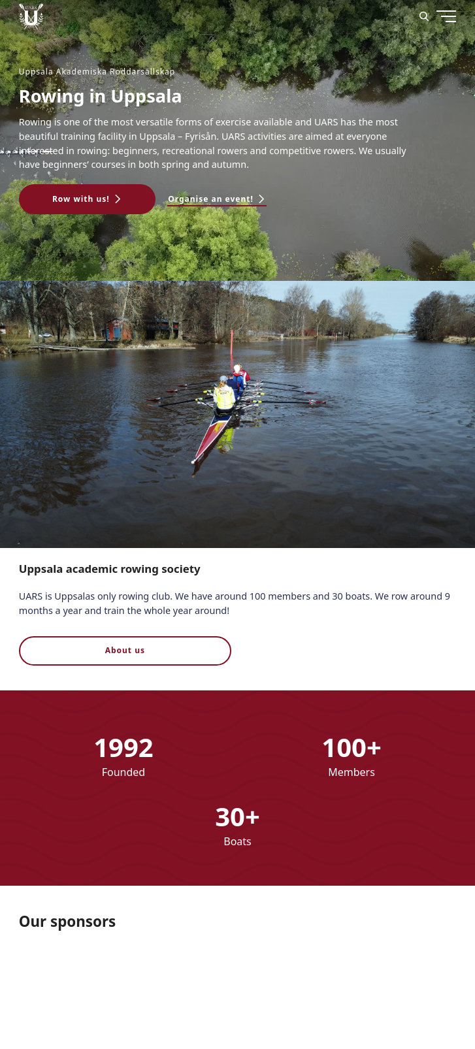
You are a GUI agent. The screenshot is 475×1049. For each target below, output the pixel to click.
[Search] (424, 16)
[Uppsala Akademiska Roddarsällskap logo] (31, 16)
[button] (87, 199)
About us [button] (125, 650)
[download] (182, 984)
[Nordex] (71, 984)
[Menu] (421, 65)
